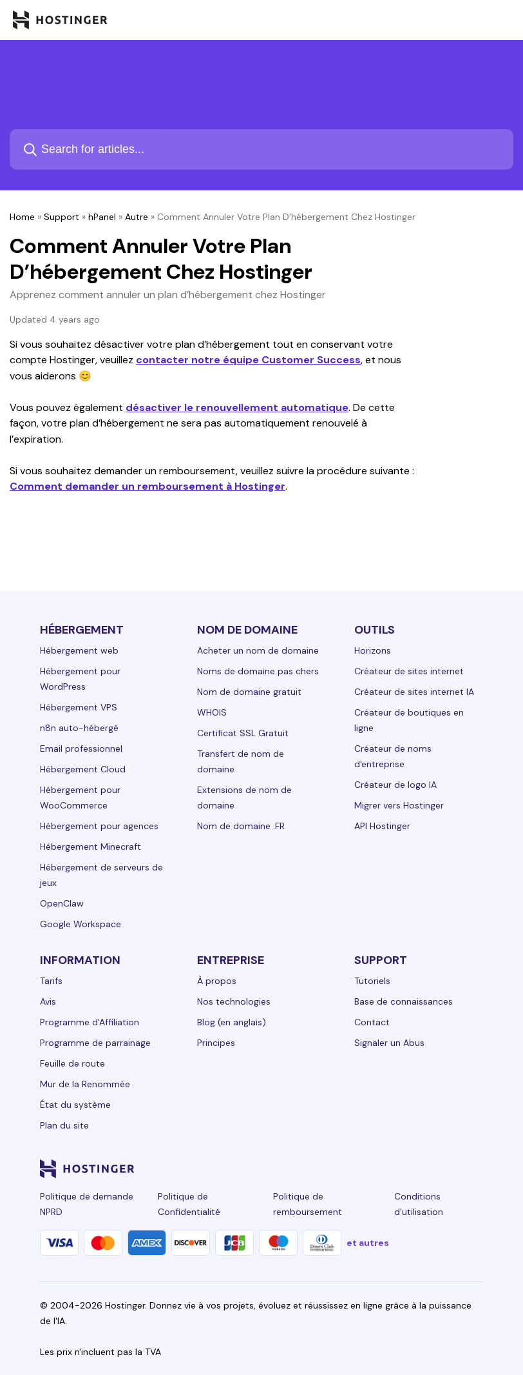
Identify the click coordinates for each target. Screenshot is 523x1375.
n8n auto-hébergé (79, 728)
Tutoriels (372, 981)
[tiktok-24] (475, 1168)
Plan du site (64, 1125)
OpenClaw (62, 903)
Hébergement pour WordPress (80, 678)
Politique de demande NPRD (86, 1204)
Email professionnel (81, 748)
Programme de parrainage (95, 1043)
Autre (136, 217)
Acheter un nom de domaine (258, 650)
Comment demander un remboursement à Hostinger (147, 486)
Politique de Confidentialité (189, 1204)
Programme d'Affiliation (89, 1022)
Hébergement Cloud (83, 769)
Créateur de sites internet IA (414, 692)
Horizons (372, 650)
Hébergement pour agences (99, 826)
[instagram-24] (372, 1168)
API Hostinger (382, 826)
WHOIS (212, 712)
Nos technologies (234, 1001)
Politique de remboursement (307, 1204)
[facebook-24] (346, 1168)
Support (61, 217)
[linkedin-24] (320, 1168)
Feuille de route (72, 1063)
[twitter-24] (398, 1168)
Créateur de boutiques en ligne (409, 720)
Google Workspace (80, 924)
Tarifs (51, 981)
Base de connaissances (403, 1001)
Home (22, 217)
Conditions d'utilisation (418, 1204)
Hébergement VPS (78, 707)
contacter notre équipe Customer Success (248, 359)
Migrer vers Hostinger (399, 805)
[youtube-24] (424, 1168)
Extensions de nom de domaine (244, 797)
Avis (48, 1001)
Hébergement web (79, 650)
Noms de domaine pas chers (258, 671)
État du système (75, 1104)
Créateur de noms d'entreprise (393, 756)
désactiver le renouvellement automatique (237, 407)
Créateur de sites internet (409, 671)
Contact (372, 1022)
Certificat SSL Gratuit (243, 733)
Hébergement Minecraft (90, 846)
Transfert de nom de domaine (240, 761)
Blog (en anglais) (231, 1022)
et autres (368, 1243)
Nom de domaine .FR (241, 826)
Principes (216, 1043)
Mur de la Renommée (85, 1084)
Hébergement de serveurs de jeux (101, 874)
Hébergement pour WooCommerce (80, 797)
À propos (216, 981)
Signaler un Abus (389, 1043)
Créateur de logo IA (395, 784)
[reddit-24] (449, 1168)
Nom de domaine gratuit (249, 692)
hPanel (102, 217)
